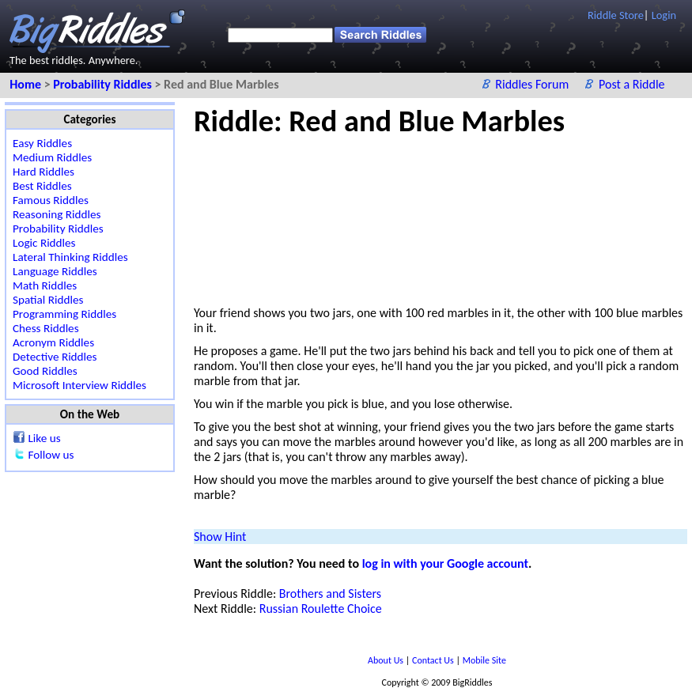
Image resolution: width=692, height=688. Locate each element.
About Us (387, 660)
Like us (44, 438)
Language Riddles (55, 271)
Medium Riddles (52, 157)
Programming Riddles (64, 314)
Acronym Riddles (53, 342)
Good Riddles (45, 371)
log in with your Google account (445, 563)
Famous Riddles (51, 200)
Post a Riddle (632, 84)
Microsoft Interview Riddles (79, 385)
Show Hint (220, 536)
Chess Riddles (46, 328)
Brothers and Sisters (330, 593)
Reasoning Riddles (56, 214)
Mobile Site (484, 660)
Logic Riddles (44, 243)
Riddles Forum (533, 84)
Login (664, 15)
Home (26, 84)
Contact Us (434, 660)
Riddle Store (616, 15)
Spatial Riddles (48, 300)
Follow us (51, 455)
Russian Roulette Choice (320, 608)
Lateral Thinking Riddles (70, 257)
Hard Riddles (43, 171)
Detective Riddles (55, 357)
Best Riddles (42, 186)
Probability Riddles (103, 84)
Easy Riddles (42, 143)
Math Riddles (45, 285)
